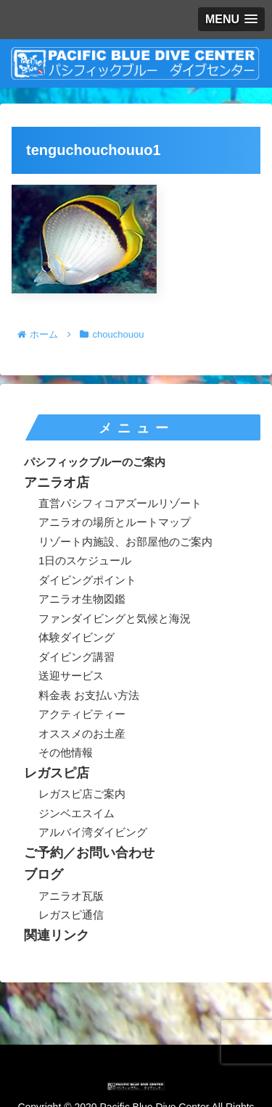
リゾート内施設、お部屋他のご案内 (125, 541)
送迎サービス (71, 675)
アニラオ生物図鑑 (81, 599)
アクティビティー (81, 714)
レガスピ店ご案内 (81, 794)
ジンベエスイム (76, 813)
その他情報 (65, 752)
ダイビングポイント (87, 580)
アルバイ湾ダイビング (92, 832)
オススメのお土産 (81, 733)
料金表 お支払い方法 (88, 695)
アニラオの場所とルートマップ (114, 522)
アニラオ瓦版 (71, 896)
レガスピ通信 (71, 914)
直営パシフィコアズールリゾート (120, 503)
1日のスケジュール (84, 560)
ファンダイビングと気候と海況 (114, 618)
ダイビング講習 (76, 657)
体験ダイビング (76, 637)
